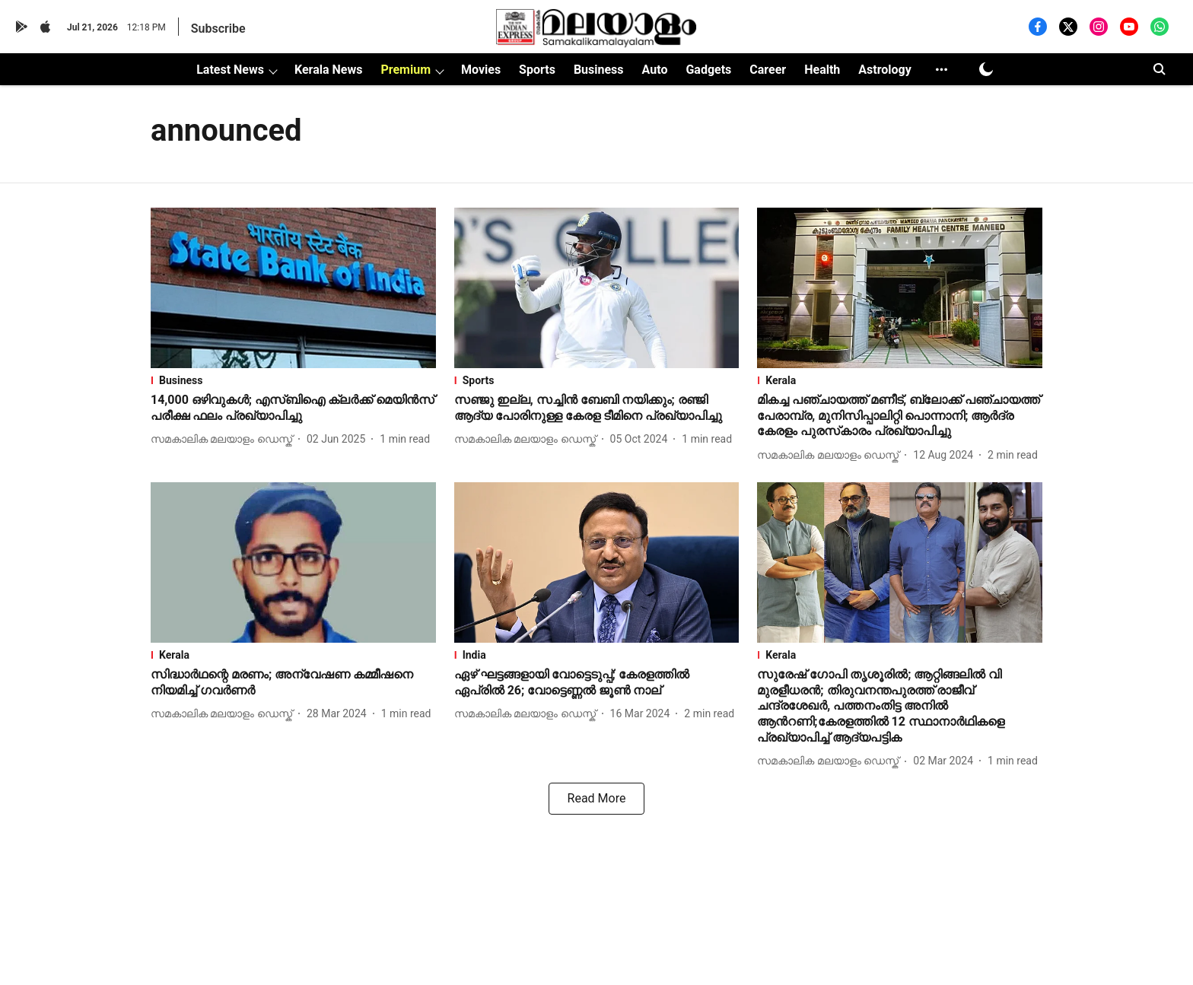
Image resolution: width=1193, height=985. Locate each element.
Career (767, 69)
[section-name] (293, 380)
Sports (537, 69)
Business (599, 69)
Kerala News (328, 69)
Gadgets (708, 69)
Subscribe (218, 28)
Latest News (230, 69)
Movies (481, 69)
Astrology (884, 69)
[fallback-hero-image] (293, 288)
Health (822, 69)
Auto (655, 69)
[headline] (293, 408)
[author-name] (224, 439)
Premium (405, 69)
